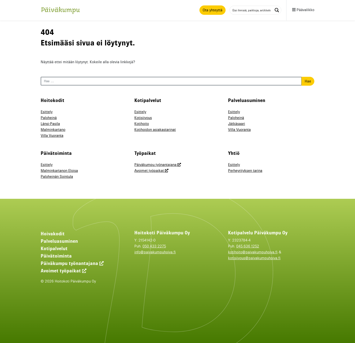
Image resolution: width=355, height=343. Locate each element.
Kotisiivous (143, 118)
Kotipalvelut (54, 248)
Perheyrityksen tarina (245, 170)
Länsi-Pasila (50, 123)
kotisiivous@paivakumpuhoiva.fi (254, 258)
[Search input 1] (251, 10)
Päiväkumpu (60, 11)
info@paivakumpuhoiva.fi (155, 252)
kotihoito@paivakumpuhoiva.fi (253, 252)
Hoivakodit (53, 233)
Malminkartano (53, 129)
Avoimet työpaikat (151, 170)
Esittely (47, 112)
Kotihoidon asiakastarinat (155, 129)
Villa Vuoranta (52, 135)
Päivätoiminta (56, 256)
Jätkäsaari (236, 123)
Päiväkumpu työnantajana (157, 164)
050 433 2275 (154, 246)
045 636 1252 (247, 246)
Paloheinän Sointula (57, 176)
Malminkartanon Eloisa (59, 170)
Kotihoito (141, 123)
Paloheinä (49, 118)
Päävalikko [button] (303, 10)
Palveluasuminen (59, 241)
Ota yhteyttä (212, 10)
